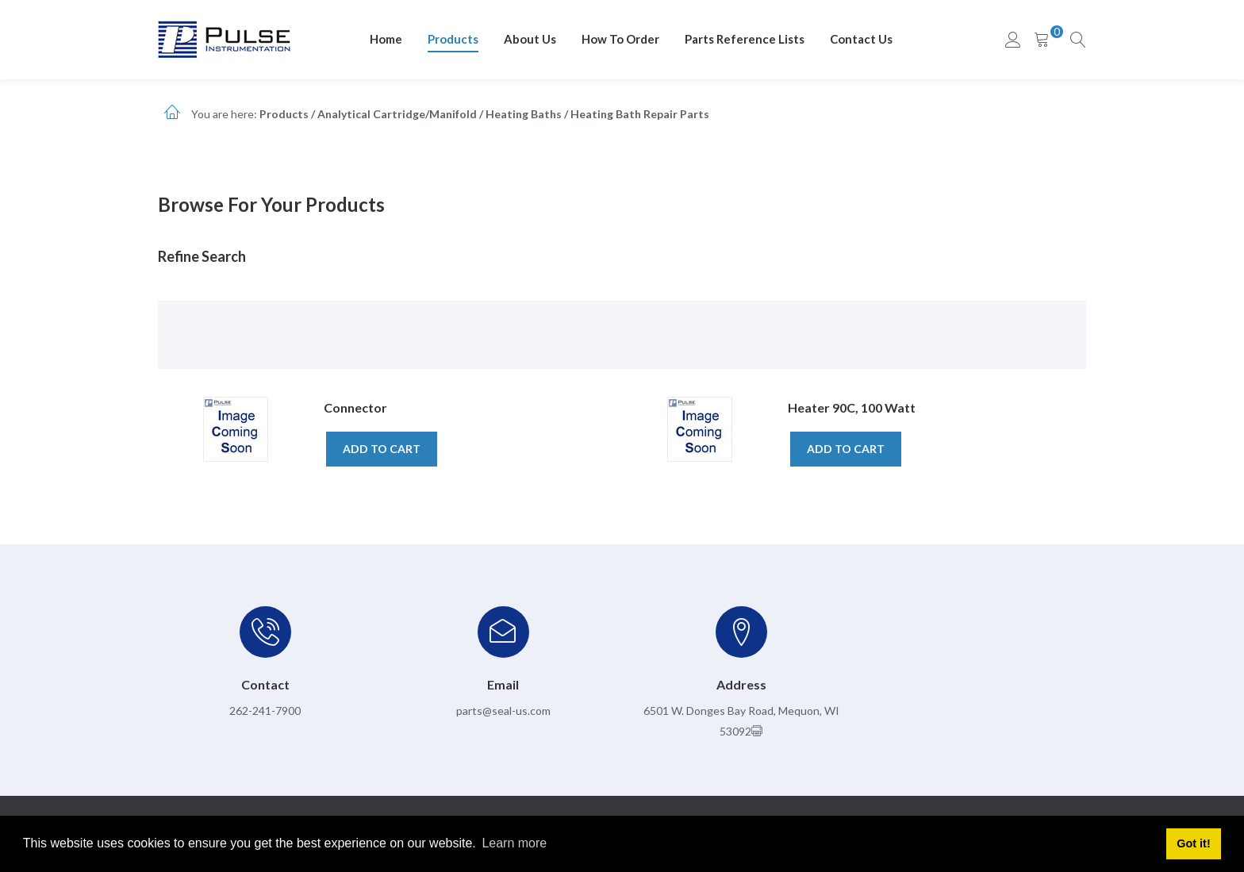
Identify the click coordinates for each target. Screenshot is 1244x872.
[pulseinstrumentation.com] (224, 38)
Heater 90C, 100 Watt (852, 407)
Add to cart (381, 448)
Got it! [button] (1193, 843)
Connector (355, 407)
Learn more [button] (514, 843)
